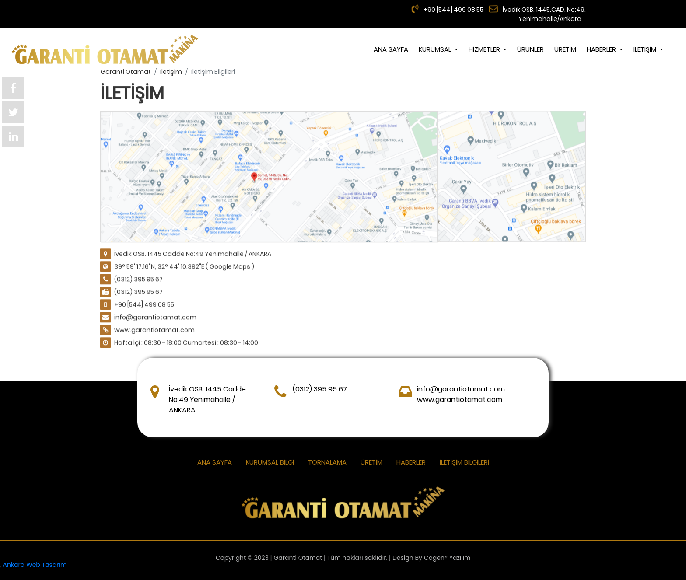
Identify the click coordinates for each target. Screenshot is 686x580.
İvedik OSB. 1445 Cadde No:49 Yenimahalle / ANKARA (192, 254)
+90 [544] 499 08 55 (452, 9)
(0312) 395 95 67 (138, 279)
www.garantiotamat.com (154, 330)
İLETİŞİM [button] (646, 49)
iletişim (171, 71)
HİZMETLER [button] (485, 49)
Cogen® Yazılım (447, 559)
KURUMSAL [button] (436, 49)
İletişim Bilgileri (464, 462)
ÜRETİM (565, 49)
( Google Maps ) (230, 266)
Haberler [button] (602, 49)
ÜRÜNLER (530, 49)
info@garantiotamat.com (155, 317)
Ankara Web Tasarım (35, 564)
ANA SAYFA (391, 49)
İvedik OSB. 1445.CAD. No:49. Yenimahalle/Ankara (544, 14)
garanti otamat (126, 71)
